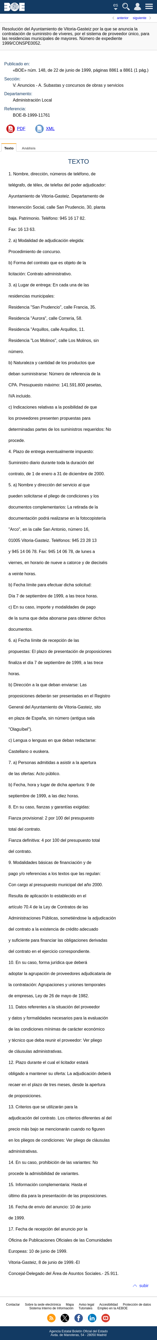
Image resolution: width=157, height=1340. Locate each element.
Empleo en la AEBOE (112, 1308)
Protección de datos (137, 1304)
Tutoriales (85, 1308)
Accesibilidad (108, 1304)
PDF (21, 128)
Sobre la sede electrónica (43, 1304)
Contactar (13, 1304)
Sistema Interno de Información (51, 1308)
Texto (9, 148)
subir (144, 1285)
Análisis (28, 148)
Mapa (70, 1304)
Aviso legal (86, 1304)
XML (50, 128)
